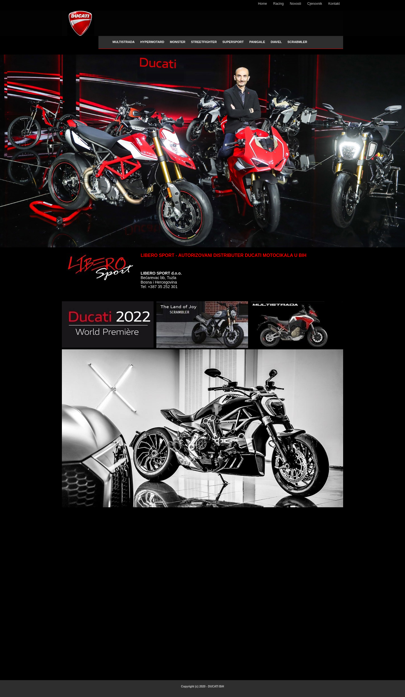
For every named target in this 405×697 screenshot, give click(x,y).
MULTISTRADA (123, 42)
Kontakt (334, 4)
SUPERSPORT (233, 42)
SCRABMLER (297, 42)
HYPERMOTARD (152, 42)
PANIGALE (257, 42)
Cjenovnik (314, 4)
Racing (278, 4)
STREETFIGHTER (204, 42)
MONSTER (177, 42)
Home (262, 4)
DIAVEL (276, 42)
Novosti (295, 4)
